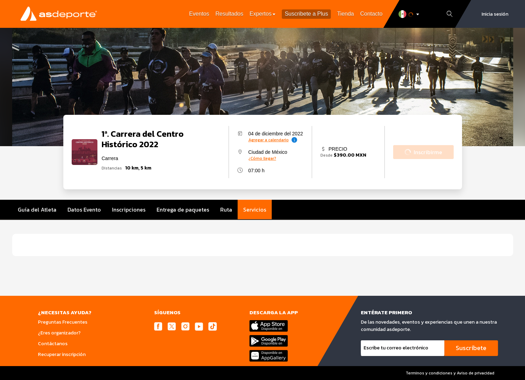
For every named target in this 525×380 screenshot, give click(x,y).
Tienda (345, 14)
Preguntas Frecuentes (62, 322)
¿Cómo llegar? (262, 158)
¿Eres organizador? (59, 333)
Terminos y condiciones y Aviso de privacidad (450, 373)
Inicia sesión (495, 14)
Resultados (229, 14)
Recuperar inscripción (62, 354)
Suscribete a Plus (306, 14)
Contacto (371, 14)
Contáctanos (52, 343)
